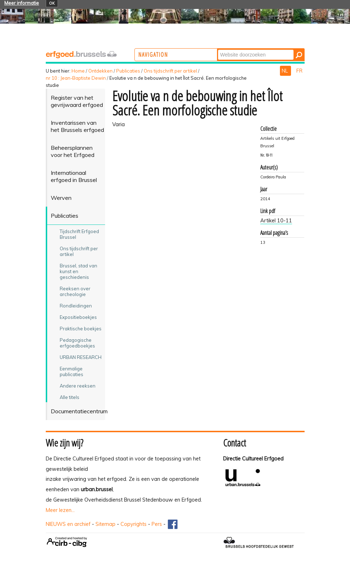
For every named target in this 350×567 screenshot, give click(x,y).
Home (78, 71)
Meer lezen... (60, 510)
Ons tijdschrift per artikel (170, 71)
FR (299, 71)
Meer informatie (21, 3)
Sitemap (105, 524)
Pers (157, 524)
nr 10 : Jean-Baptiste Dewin (76, 78)
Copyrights (133, 524)
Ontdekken (100, 71)
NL (285, 71)
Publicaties (128, 71)
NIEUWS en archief (68, 524)
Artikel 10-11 (276, 220)
